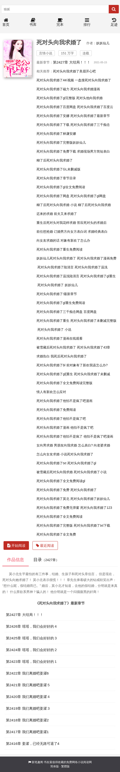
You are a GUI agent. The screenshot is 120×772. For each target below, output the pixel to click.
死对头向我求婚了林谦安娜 (56, 133)
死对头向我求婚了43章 (93, 347)
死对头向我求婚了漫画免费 (96, 258)
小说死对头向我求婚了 (76, 454)
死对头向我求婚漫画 (85, 89)
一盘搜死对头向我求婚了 (93, 80)
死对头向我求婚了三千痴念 (90, 125)
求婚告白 (43, 356)
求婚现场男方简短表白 (93, 151)
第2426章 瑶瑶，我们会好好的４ (31, 626)
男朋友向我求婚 (65, 445)
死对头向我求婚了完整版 (54, 525)
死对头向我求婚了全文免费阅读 (59, 516)
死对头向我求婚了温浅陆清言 (57, 276)
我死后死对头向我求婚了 (69, 356)
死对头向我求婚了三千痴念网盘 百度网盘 (66, 312)
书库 (32, 22)
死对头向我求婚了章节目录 (56, 178)
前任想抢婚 (44, 231)
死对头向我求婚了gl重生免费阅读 (60, 303)
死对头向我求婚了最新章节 (90, 116)
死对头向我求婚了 (83, 490)
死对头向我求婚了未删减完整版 (93, 320)
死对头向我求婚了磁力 (52, 89)
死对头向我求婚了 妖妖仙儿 (57, 285)
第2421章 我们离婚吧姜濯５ (28, 685)
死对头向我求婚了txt (51, 463)
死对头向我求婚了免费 (52, 490)
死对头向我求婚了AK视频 (55, 80)
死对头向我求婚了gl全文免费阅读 (60, 187)
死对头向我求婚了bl (50, 365)
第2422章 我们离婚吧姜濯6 (27, 673)
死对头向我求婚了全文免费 (56, 534)
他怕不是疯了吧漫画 (98, 436)
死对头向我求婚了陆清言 (55, 267)
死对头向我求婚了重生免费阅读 (59, 249)
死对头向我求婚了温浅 (91, 267)
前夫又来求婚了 (65, 214)
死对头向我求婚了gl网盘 (88, 196)
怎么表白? (85, 445)
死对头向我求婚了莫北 (52, 499)
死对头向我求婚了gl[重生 (54, 374)
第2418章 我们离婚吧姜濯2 (27, 720)
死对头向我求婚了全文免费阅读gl (60, 481)
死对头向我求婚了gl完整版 (55, 98)
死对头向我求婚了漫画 (52, 427)
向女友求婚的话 (48, 240)
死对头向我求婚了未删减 (92, 374)
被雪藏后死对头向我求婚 (54, 472)
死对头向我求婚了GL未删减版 (58, 169)
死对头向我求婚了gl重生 (98, 276)
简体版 (54, 766)
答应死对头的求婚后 (92, 223)
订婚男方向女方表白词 (70, 231)
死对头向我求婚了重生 (52, 320)
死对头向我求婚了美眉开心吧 (74, 71)
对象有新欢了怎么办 (75, 240)
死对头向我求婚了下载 (52, 125)
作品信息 (15, 559)
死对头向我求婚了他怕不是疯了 (59, 436)
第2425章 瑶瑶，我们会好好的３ (31, 638)
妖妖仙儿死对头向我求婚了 (56, 258)
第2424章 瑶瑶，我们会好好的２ (31, 650)
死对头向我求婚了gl (81, 463)
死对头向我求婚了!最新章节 (56, 294)
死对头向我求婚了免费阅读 (56, 410)
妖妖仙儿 (102, 43)
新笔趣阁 (37, 762)
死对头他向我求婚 (89, 98)
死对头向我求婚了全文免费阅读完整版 (64, 383)
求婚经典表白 (98, 231)
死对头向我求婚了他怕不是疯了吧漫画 (64, 401)
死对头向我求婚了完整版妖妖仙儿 (61, 142)
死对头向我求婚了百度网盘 (56, 107)
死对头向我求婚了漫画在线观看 (59, 338)
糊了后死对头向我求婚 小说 (56, 205)
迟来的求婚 (44, 214)
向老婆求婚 (102, 445)
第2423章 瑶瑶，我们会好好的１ (31, 661)
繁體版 (65, 766)
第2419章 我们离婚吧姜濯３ (28, 708)
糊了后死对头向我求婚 (94, 205)
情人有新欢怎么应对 (51, 392)
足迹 (114, 22)
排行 (87, 22)
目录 (46, 559)
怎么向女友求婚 (48, 454)
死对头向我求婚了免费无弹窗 (57, 508)
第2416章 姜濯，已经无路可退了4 (32, 744)
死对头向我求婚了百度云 (95, 107)
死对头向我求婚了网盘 (52, 196)
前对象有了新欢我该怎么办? (87, 365)
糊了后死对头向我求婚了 (54, 160)
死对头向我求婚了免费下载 (56, 151)
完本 (60, 22)
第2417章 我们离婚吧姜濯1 (27, 732)
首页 (5, 22)
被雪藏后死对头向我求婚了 (56, 347)
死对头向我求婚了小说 (90, 472)
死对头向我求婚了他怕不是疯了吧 (61, 418)
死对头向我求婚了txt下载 (92, 525)
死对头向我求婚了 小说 (54, 329)
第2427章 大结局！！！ (71, 62)
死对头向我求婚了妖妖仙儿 (90, 499)
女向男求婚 (44, 445)
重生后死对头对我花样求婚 (56, 223)
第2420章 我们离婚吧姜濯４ (28, 697)
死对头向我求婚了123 (96, 508)
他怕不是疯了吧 (81, 427)
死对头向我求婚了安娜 (52, 116)
